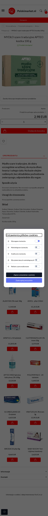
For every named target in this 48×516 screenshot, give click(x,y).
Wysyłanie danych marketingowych (22, 260)
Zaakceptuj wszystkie (24, 280)
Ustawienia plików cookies (22, 235)
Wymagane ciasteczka (18, 241)
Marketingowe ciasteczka (19, 247)
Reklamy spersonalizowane (20, 266)
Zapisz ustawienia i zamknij (24, 275)
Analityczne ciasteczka (18, 254)
